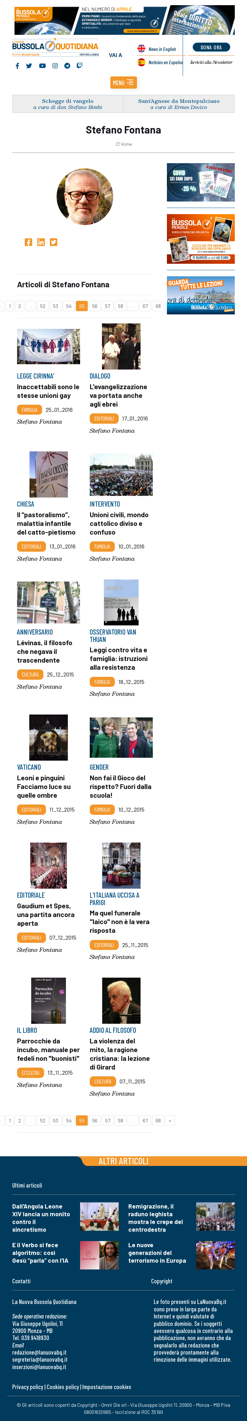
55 (82, 306)
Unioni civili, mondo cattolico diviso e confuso (119, 523)
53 (55, 306)
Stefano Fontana (39, 421)
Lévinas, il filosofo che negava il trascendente (44, 651)
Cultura (30, 674)
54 (69, 306)
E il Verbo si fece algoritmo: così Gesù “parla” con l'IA (40, 1252)
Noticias (166, 62)
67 (145, 306)
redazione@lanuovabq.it (39, 1352)
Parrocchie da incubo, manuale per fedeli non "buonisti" (48, 1049)
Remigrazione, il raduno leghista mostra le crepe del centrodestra (155, 1217)
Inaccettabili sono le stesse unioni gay (48, 390)
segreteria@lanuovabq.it (40, 1359)
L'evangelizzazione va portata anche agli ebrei (118, 395)
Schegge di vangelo (68, 101)
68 (158, 306)
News (162, 49)
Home (123, 144)
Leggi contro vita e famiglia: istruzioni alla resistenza (119, 658)
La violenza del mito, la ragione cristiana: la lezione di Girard (120, 1053)
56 (94, 306)
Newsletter (211, 62)
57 (107, 306)
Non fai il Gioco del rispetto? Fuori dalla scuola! (120, 786)
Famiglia (29, 409)
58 (120, 306)
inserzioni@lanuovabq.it (39, 1366)
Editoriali (104, 418)
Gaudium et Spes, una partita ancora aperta (46, 914)
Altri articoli (124, 1160)
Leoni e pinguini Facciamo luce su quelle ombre (44, 786)
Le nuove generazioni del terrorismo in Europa (157, 1252)
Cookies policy (63, 1386)
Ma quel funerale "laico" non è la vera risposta (120, 921)
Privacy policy (27, 1386)
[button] (123, 82)
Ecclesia (30, 1072)
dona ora (211, 47)
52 (42, 306)
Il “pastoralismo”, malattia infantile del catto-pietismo (46, 523)
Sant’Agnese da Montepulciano (179, 101)
